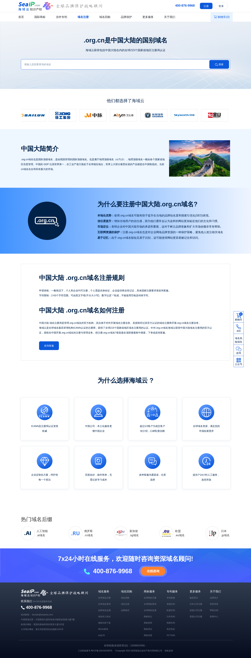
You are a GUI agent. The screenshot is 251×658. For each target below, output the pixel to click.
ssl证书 (101, 635)
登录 (221, 6)
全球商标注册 (150, 597)
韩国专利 (171, 622)
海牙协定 (171, 629)
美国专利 (171, 603)
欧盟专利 (171, 610)
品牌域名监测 (104, 610)
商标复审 (148, 622)
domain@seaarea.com (42, 614)
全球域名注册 (104, 597)
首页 (21, 16)
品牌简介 (214, 597)
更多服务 (148, 16)
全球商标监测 (150, 610)
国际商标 (39, 16)
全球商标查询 (150, 603)
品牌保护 (126, 16)
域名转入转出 (104, 616)
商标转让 (148, 616)
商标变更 (148, 635)
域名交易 (125, 603)
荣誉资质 (214, 603)
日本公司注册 (196, 603)
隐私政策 (169, 650)
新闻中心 (214, 616)
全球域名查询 (104, 603)
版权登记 (194, 597)
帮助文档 (214, 610)
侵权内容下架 (104, 622)
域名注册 (83, 16)
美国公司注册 (196, 616)
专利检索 (171, 597)
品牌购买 (125, 610)
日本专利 (171, 616)
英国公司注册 (196, 610)
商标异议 (148, 629)
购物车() (222, 16)
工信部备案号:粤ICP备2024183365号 (95, 650)
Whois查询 (103, 629)
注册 (206, 6)
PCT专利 (171, 635)
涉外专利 (61, 16)
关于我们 (169, 16)
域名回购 (104, 16)
